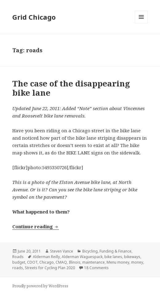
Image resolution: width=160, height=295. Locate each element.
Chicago (46, 262)
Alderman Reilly (46, 256)
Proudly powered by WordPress (40, 286)
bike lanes (113, 256)
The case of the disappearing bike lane (71, 88)
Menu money (118, 262)
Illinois (74, 262)
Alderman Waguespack (82, 256)
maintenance (93, 262)
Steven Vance (61, 251)
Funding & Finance (115, 251)
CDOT (32, 262)
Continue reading (35, 226)
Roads (18, 256)
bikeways (132, 256)
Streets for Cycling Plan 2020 (50, 267)
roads (17, 267)
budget (18, 262)
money (137, 262)
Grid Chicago (34, 17)
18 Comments (96, 267)
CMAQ (61, 262)
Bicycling (90, 251)
